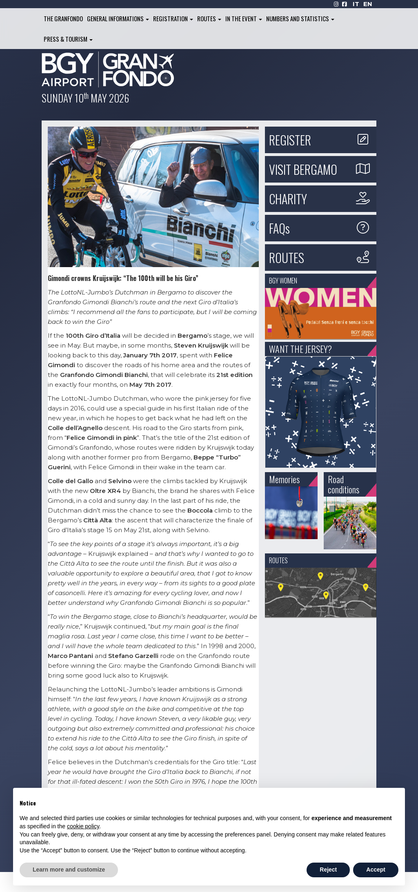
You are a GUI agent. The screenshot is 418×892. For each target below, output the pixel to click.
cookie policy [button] (83, 826)
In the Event (243, 18)
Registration (173, 18)
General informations (118, 18)
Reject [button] (328, 869)
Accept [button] (375, 869)
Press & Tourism (68, 38)
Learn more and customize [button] (69, 869)
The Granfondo (63, 18)
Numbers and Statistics (300, 18)
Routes (209, 18)
